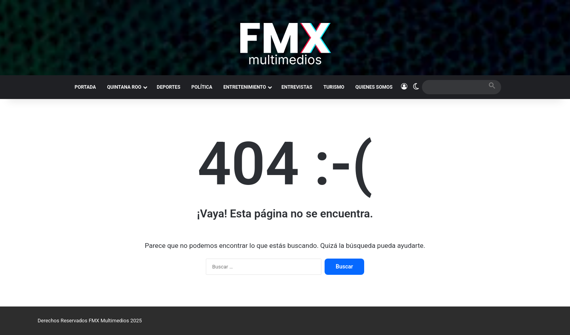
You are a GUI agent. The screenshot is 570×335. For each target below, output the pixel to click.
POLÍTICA (202, 87)
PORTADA (85, 87)
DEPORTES (168, 87)
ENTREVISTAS (296, 87)
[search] (454, 86)
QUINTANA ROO (124, 87)
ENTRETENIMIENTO (244, 87)
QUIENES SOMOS (374, 87)
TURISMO (333, 87)
